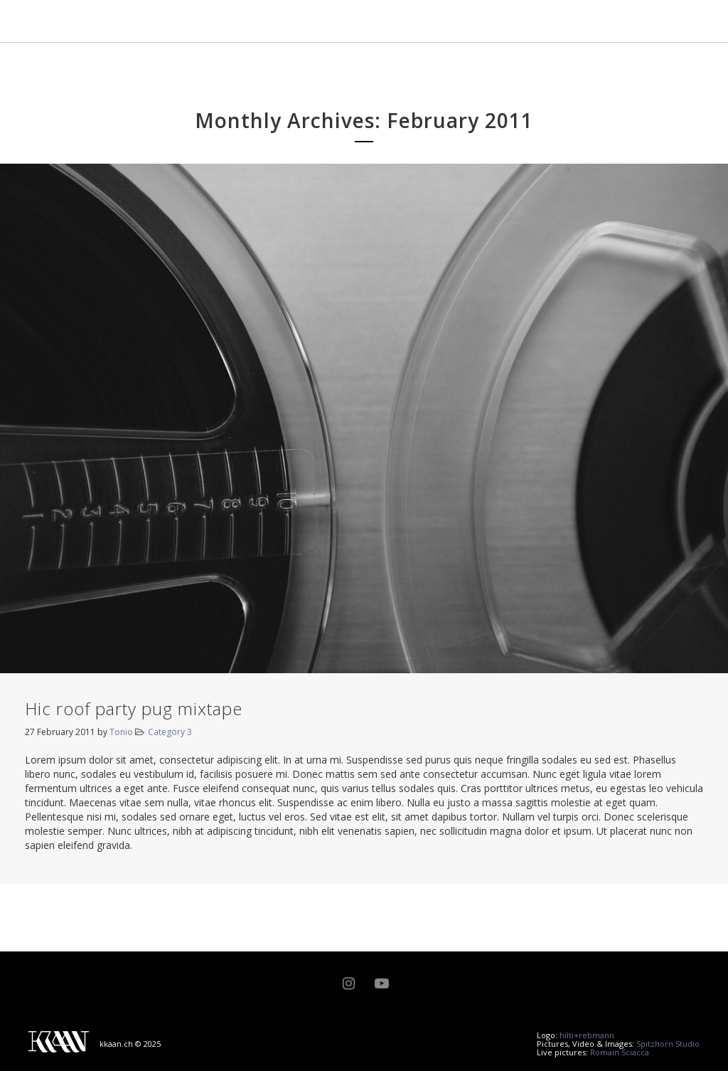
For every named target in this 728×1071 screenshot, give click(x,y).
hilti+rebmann (587, 1035)
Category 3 (170, 732)
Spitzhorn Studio (668, 1043)
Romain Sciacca (619, 1052)
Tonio (121, 732)
